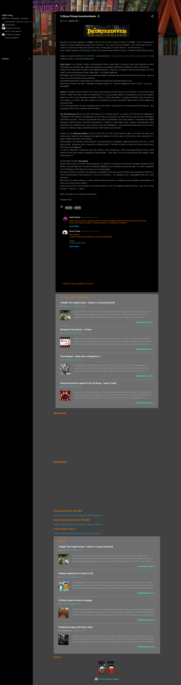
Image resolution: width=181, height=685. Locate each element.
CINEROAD (90, 56)
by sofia (69, 208)
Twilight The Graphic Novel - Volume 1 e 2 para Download (87, 302)
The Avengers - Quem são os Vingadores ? (80, 356)
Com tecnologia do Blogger (107, 679)
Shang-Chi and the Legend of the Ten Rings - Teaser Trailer (88, 383)
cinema (77, 208)
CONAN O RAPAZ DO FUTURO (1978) (75, 573)
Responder (74, 226)
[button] (152, 16)
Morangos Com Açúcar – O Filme (76, 329)
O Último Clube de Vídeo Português (75, 600)
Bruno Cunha (74, 231)
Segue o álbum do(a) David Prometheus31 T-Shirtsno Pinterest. (78, 515)
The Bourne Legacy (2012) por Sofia (75, 627)
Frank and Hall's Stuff (77, 243)
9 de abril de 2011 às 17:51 (90, 217)
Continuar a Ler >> (145, 322)
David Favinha (74, 217)
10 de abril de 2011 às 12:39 (90, 231)
